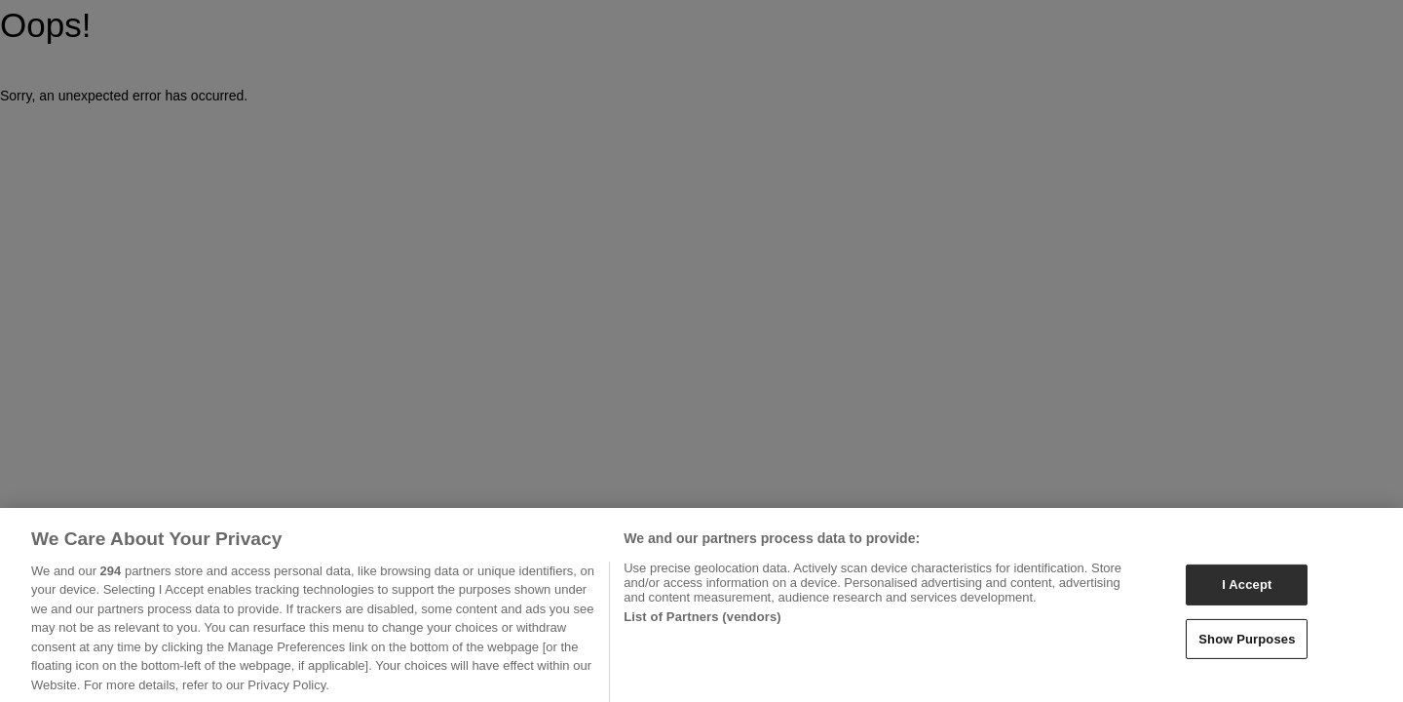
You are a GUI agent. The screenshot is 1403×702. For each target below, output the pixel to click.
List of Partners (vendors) (702, 622)
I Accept (1246, 590)
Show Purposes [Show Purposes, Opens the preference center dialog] (1246, 644)
